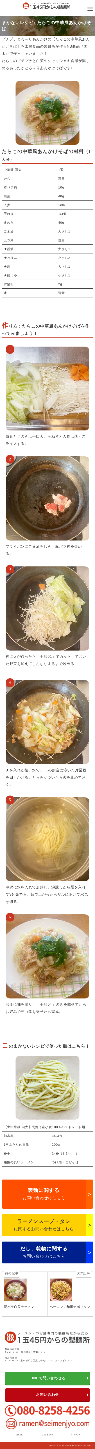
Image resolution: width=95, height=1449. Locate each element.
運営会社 (19, 1434)
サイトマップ (75, 1434)
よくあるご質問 (47, 1434)
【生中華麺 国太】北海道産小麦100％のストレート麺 (44, 1127)
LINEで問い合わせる (47, 1378)
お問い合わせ (47, 1394)
